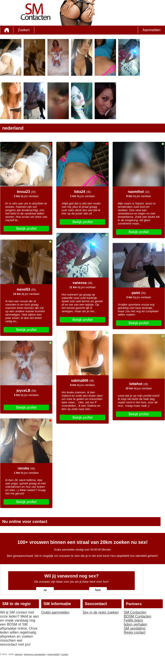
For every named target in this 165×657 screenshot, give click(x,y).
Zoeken (24, 30)
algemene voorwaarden (35, 654)
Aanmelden (152, 30)
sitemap (18, 654)
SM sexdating (134, 628)
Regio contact (135, 632)
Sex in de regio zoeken (101, 612)
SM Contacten (135, 612)
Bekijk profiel (26, 229)
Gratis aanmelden (55, 612)
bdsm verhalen (135, 624)
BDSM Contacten (137, 616)
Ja (45, 590)
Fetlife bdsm (133, 620)
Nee (98, 590)
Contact (64, 654)
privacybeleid (53, 654)
